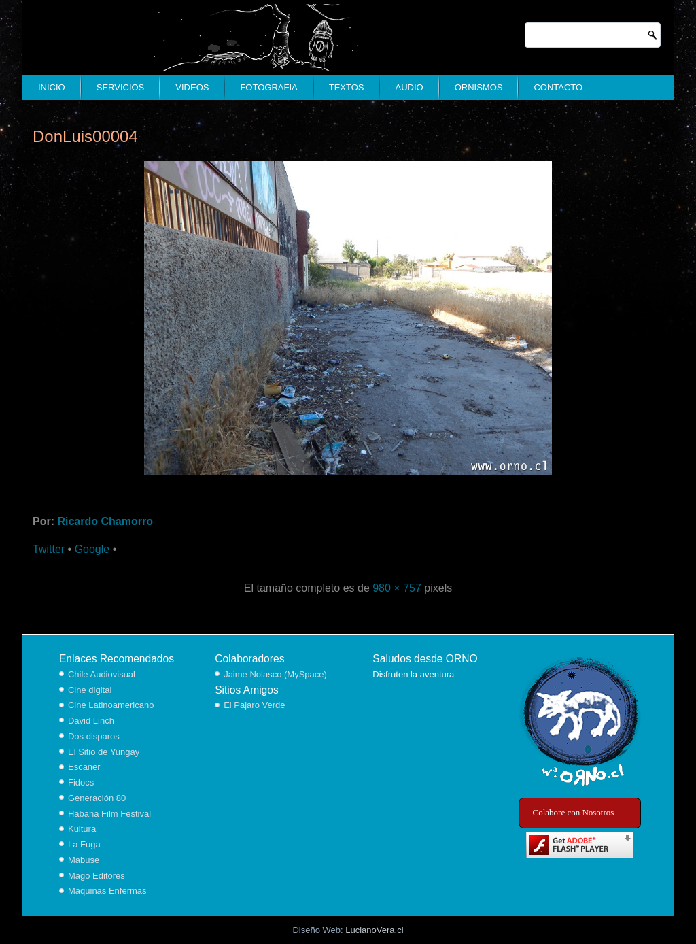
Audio (409, 87)
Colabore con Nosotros (573, 812)
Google (92, 549)
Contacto (558, 87)
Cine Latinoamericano (111, 705)
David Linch (91, 720)
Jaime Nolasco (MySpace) (275, 674)
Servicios (121, 87)
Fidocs (81, 782)
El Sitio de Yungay (103, 752)
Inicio (51, 87)
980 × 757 (396, 588)
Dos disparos (94, 736)
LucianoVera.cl (374, 930)
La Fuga (84, 844)
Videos (192, 87)
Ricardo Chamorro (104, 521)
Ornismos (479, 87)
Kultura (82, 829)
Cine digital (89, 690)
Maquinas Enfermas (107, 891)
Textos (346, 87)
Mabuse (83, 860)
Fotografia (268, 87)
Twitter (49, 549)
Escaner (84, 767)
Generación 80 (97, 798)
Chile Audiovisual (101, 674)
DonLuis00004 (85, 136)
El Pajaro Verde (254, 705)
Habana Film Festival (109, 814)
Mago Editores (96, 876)
